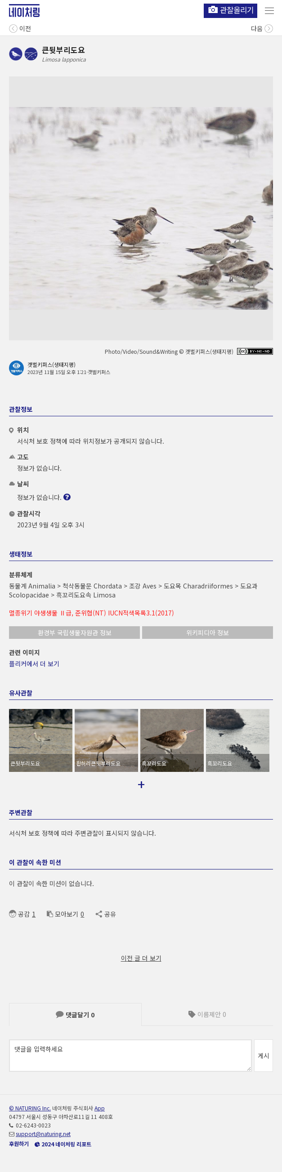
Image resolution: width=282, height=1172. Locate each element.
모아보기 (62, 913)
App (99, 1108)
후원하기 (19, 1143)
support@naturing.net (43, 1133)
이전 (20, 27)
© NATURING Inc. (30, 1108)
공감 (19, 913)
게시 (263, 1055)
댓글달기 (75, 1014)
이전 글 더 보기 (141, 958)
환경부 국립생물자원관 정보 (75, 632)
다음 (262, 27)
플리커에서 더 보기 (34, 663)
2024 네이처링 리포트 (63, 1144)
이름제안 (207, 1014)
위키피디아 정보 (207, 632)
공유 (105, 913)
